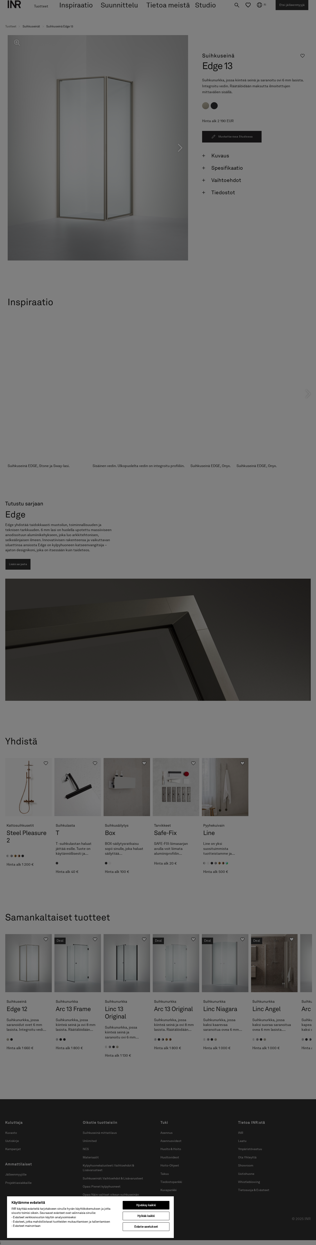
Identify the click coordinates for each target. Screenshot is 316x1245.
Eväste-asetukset (146, 1226)
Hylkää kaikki (146, 1216)
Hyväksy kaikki (146, 1205)
